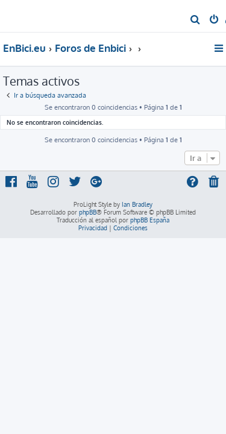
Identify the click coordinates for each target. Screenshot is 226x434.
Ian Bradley (137, 204)
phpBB (87, 212)
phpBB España (149, 220)
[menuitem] (195, 20)
